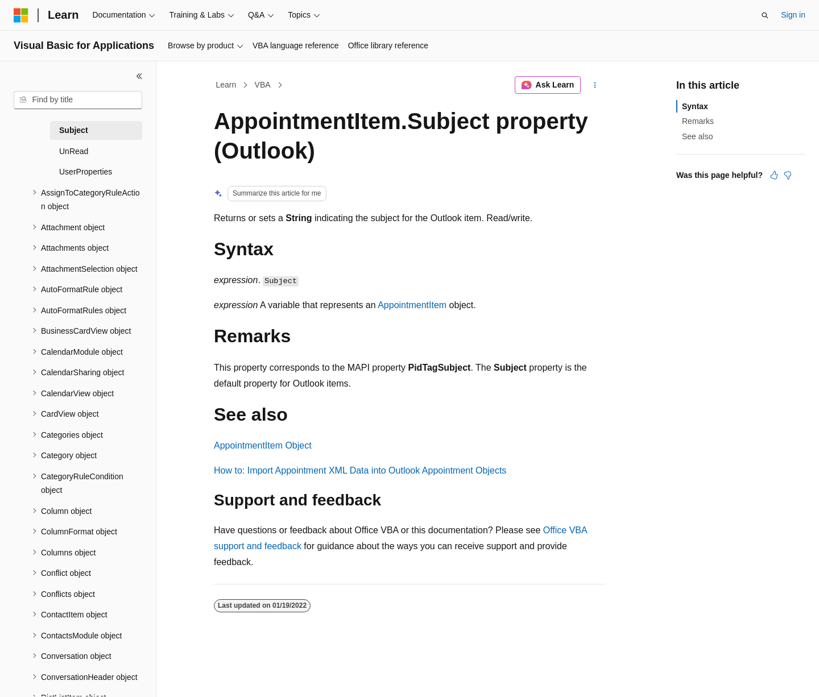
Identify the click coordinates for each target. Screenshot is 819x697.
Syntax (695, 106)
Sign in (793, 14)
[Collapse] (139, 76)
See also (697, 136)
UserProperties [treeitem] (85, 171)
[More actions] (595, 85)
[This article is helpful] (774, 175)
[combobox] (78, 100)
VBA (263, 84)
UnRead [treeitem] (73, 151)
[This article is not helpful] (788, 175)
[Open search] (765, 15)
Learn (226, 84)
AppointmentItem (412, 305)
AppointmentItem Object (263, 445)
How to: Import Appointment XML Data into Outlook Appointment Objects (360, 470)
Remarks (698, 121)
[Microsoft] (21, 15)
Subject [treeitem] (73, 130)
